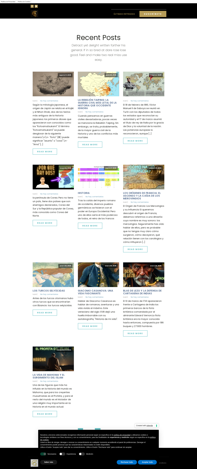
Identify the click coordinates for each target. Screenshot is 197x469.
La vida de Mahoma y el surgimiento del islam (49, 376)
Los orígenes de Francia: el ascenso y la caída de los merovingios (142, 196)
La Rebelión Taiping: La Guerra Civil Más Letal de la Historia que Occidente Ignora (97, 104)
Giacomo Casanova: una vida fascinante (95, 292)
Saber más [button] (48, 462)
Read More (45, 151)
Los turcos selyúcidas (49, 290)
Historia (84, 193)
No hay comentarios (49, 101)
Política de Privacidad (8, 1)
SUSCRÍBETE (153, 14)
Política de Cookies (24, 1)
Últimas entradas (124, 14)
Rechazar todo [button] (127, 462)
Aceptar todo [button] (147, 462)
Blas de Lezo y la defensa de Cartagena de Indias (142, 292)
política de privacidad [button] (122, 435)
